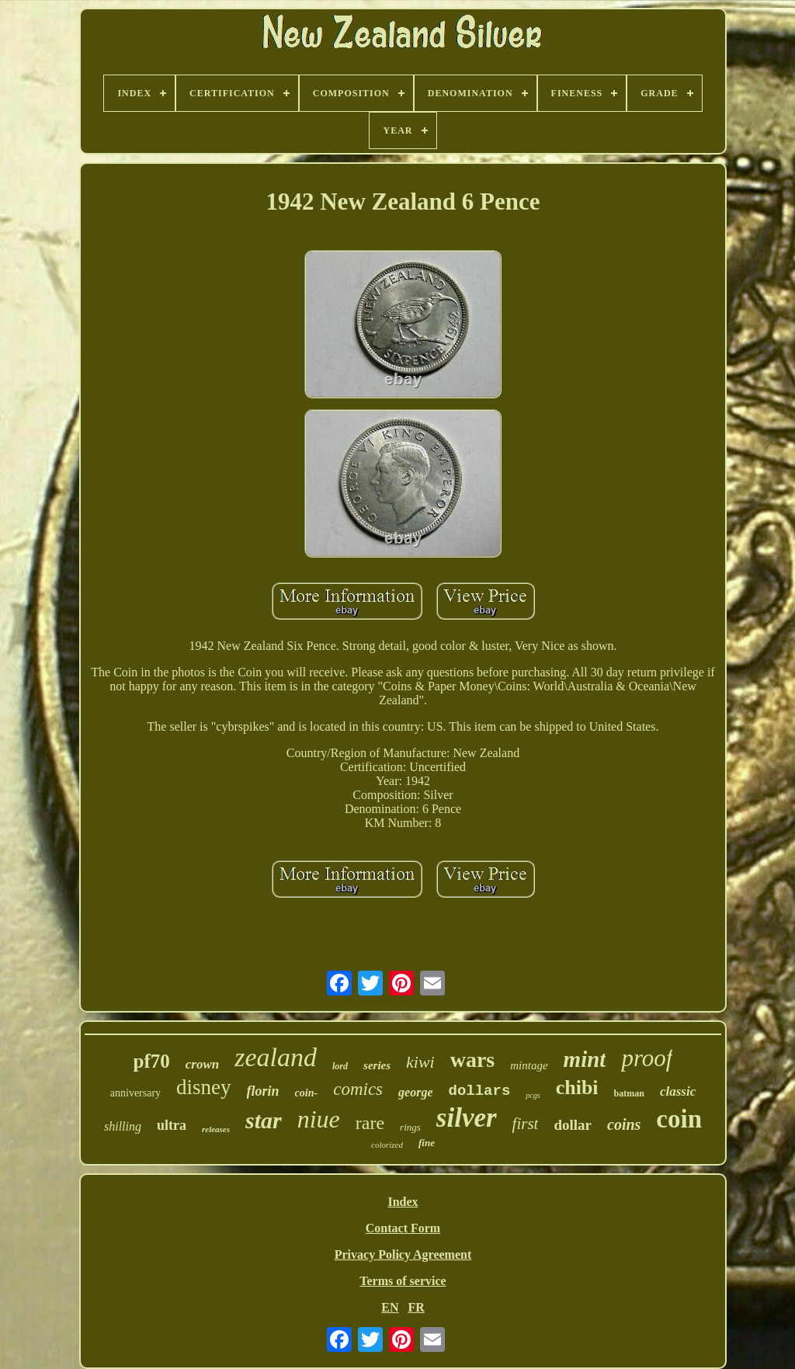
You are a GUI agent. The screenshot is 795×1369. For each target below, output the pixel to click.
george (415, 1092)
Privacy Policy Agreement (403, 1254)
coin (679, 1119)
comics (358, 1089)
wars (472, 1060)
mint (585, 1059)
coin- (306, 1093)
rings (410, 1127)
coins (624, 1124)
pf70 (152, 1061)
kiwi (420, 1062)
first (525, 1123)
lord (340, 1066)
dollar (573, 1125)
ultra (171, 1125)
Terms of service (402, 1280)
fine (426, 1142)
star (263, 1120)
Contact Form (403, 1228)
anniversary (135, 1093)
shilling (122, 1126)
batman (629, 1093)
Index (402, 1201)
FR (416, 1307)
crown (202, 1064)
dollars (479, 1091)
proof (646, 1058)
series (377, 1065)
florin (263, 1091)
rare (370, 1123)
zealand (275, 1057)
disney (203, 1087)
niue (318, 1119)
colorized (387, 1144)
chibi (577, 1087)
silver (466, 1118)
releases (216, 1129)
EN (389, 1307)
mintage (528, 1065)
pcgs (533, 1095)
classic (678, 1091)
